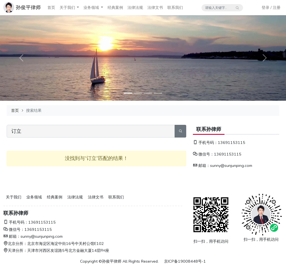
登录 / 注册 (271, 7)
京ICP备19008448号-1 (185, 261)
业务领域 (91, 7)
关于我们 (67, 7)
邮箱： (201, 165)
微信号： (203, 154)
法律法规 (135, 7)
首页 (51, 7)
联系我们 (175, 7)
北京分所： (15, 243)
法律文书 (155, 7)
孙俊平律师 (28, 7)
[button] (78, 7)
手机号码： (205, 142)
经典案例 (115, 7)
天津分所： (15, 250)
